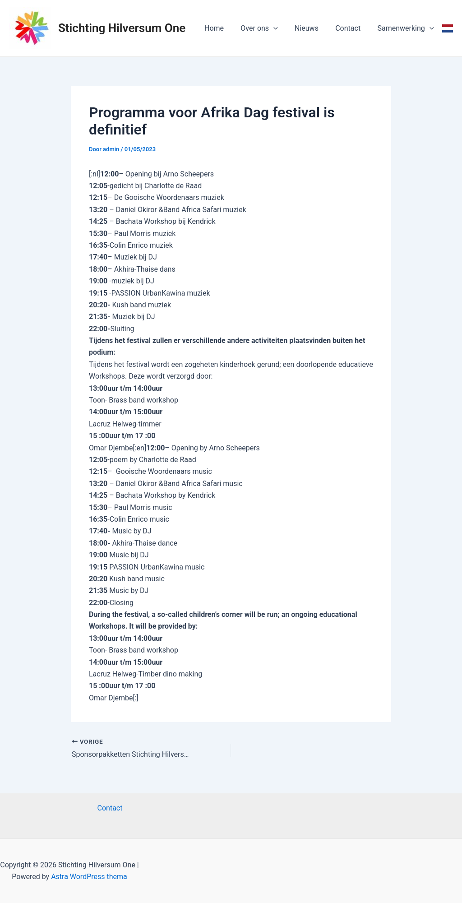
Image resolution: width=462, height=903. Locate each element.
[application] (281, 28)
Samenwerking (407, 28)
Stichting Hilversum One (121, 28)
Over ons (267, 28)
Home (225, 28)
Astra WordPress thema (89, 876)
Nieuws (312, 28)
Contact (351, 28)
